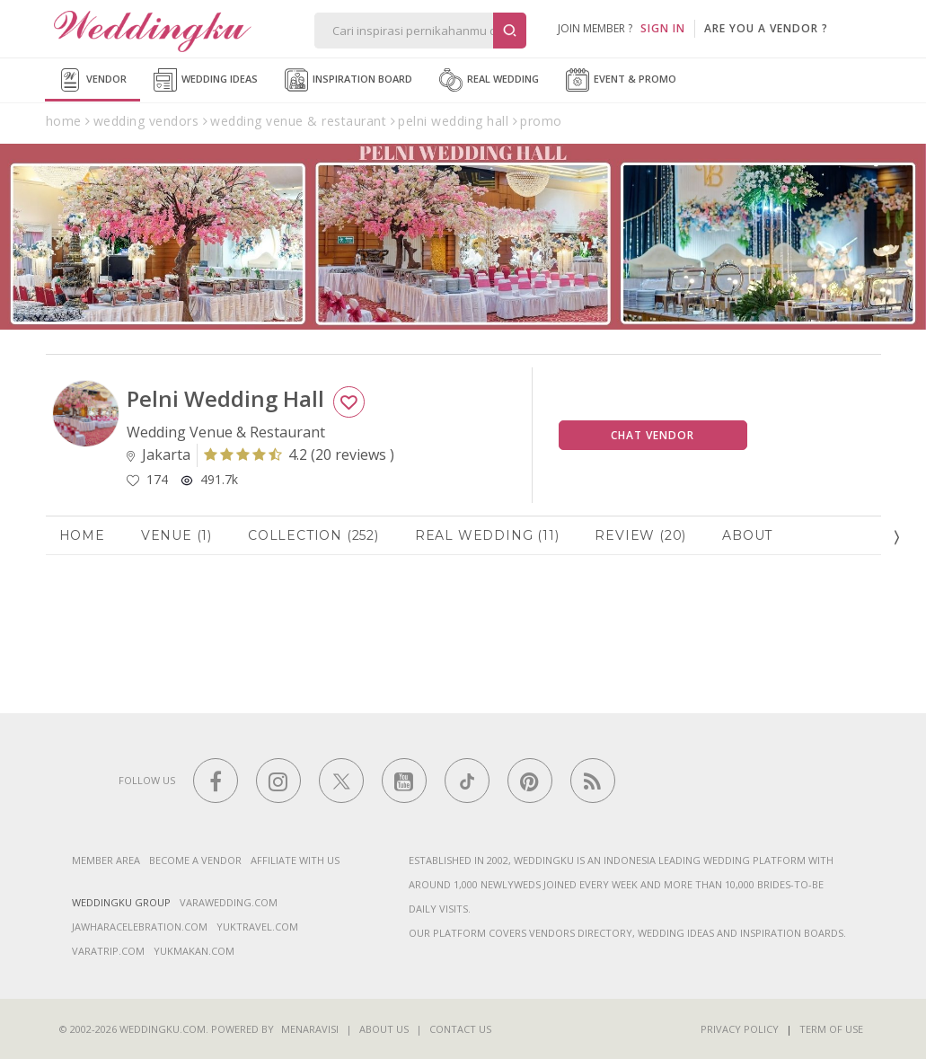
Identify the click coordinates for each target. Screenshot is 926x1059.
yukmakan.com (194, 951)
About (747, 535)
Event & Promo (621, 80)
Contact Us (460, 1029)
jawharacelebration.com (139, 926)
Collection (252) (313, 535)
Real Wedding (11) (487, 535)
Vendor (92, 80)
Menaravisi (310, 1029)
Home (82, 535)
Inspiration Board (348, 80)
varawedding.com (229, 902)
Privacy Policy (740, 1029)
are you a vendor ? (766, 28)
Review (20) (640, 535)
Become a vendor (195, 860)
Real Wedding (489, 80)
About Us (384, 1029)
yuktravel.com (257, 926)
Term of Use (831, 1029)
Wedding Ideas (206, 80)
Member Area (106, 860)
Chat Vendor (652, 435)
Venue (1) (176, 535)
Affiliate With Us (295, 860)
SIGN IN (662, 28)
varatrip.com (108, 951)
